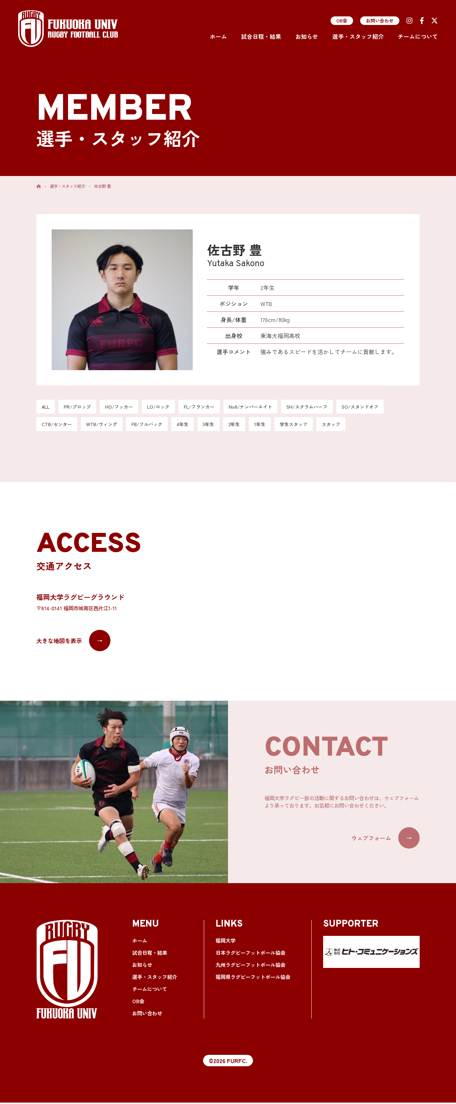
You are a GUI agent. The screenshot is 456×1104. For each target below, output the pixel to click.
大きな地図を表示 (73, 642)
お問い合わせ (380, 20)
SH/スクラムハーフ (322, 407)
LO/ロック (164, 407)
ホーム (218, 36)
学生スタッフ (307, 425)
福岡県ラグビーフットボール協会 (250, 978)
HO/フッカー (123, 407)
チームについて (418, 36)
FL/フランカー (208, 407)
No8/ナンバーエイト (262, 407)
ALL (46, 407)
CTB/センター (58, 425)
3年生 (219, 425)
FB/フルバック (154, 425)
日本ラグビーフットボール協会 (248, 954)
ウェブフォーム (385, 839)
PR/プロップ (79, 407)
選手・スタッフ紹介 (358, 36)
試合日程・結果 (261, 36)
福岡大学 (225, 942)
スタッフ (347, 425)
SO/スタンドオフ (378, 407)
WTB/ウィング (106, 425)
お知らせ (306, 36)
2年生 (245, 425)
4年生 (191, 425)
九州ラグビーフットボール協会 (248, 966)
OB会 (341, 20)
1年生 (272, 425)
